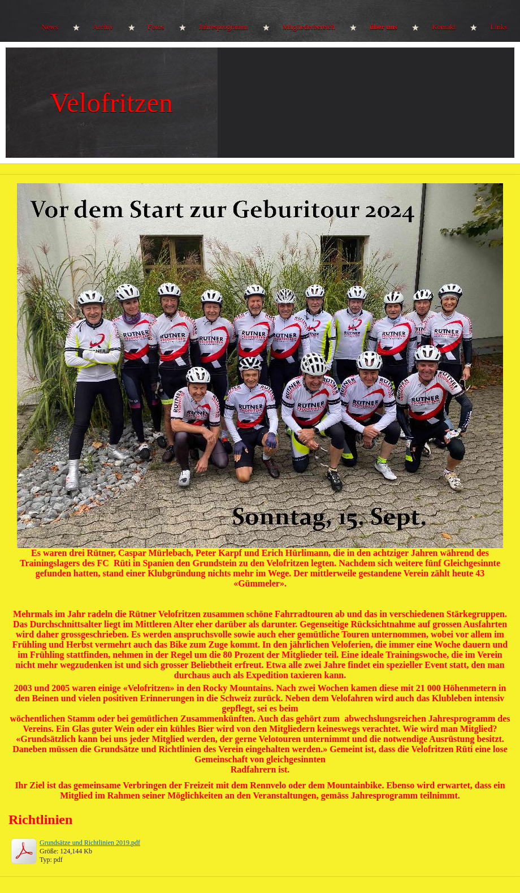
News (49, 27)
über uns (383, 27)
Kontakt (444, 27)
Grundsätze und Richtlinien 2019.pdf (90, 843)
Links (498, 27)
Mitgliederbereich (309, 27)
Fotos (156, 27)
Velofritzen (111, 102)
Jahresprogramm (223, 27)
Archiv (103, 27)
